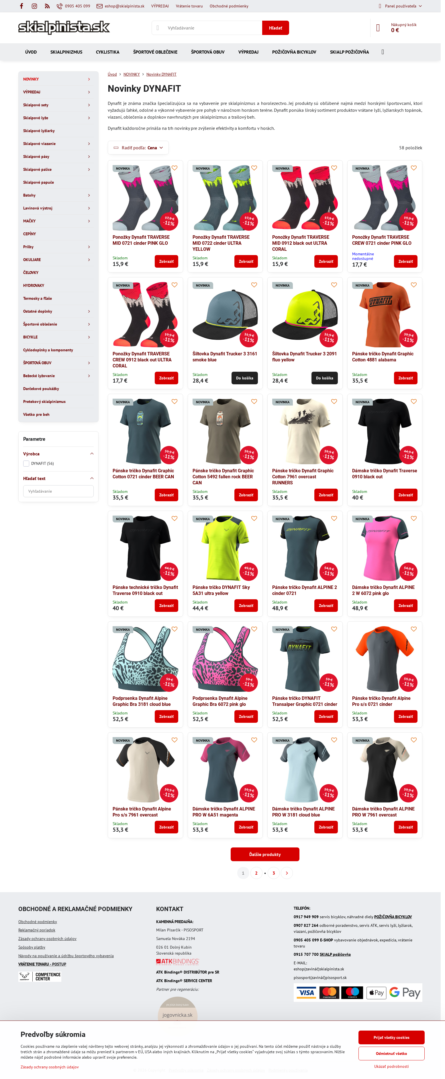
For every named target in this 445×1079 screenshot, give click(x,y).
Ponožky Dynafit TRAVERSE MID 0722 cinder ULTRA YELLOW (221, 243)
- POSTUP (42, 964)
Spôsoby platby (31, 947)
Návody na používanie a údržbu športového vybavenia (66, 955)
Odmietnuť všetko (391, 1053)
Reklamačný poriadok (36, 930)
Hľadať (275, 28)
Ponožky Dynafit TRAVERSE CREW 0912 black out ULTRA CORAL (142, 360)
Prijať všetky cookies (391, 1037)
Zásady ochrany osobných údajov (47, 938)
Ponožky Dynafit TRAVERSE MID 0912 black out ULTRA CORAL (300, 243)
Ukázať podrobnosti (391, 1066)
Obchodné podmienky (37, 921)
